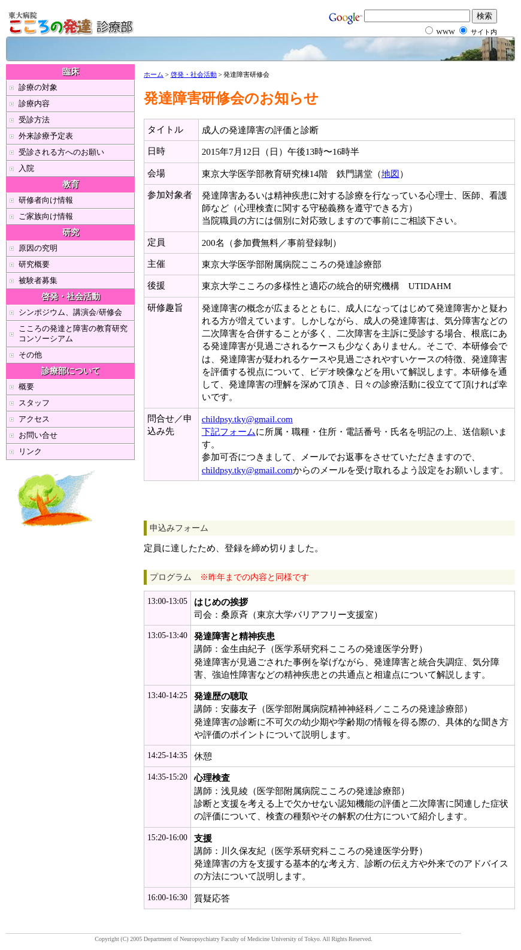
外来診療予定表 (46, 135)
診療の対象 (38, 87)
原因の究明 (38, 247)
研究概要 (34, 264)
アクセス (34, 418)
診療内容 (34, 103)
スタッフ (34, 402)
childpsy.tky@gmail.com (247, 419)
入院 (26, 168)
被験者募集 (38, 280)
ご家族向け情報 (46, 216)
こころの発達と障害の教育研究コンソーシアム (73, 333)
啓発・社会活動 (194, 74)
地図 (390, 174)
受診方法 (34, 119)
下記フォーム (229, 431)
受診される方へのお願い (61, 152)
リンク (30, 451)
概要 (26, 386)
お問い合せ (38, 435)
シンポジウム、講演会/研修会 (70, 312)
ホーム (153, 74)
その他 (30, 354)
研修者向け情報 (46, 200)
